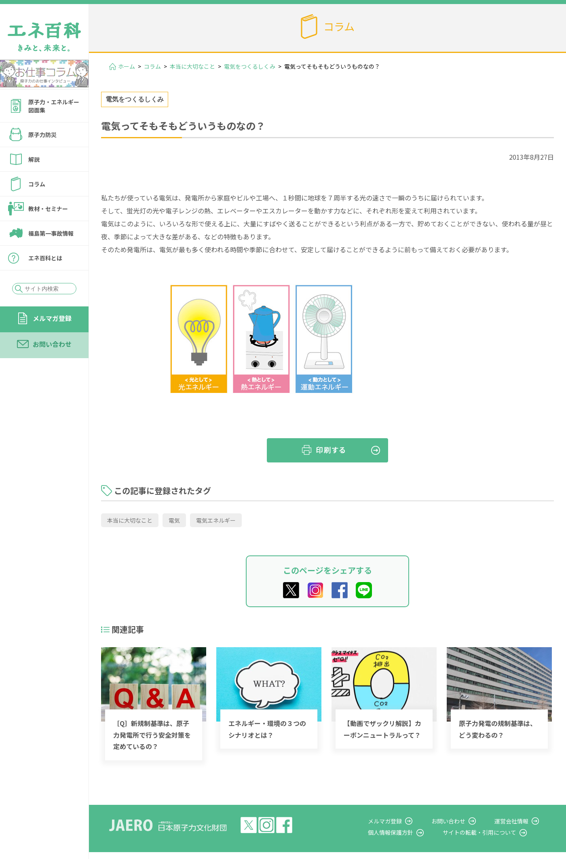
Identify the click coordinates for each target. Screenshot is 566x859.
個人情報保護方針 (410, 832)
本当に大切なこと (192, 66)
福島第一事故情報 (51, 233)
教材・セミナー (48, 209)
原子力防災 (42, 135)
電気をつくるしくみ (249, 66)
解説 (34, 159)
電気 (174, 520)
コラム (36, 184)
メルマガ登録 (52, 318)
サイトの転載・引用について (493, 832)
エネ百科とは (45, 258)
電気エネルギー (216, 520)
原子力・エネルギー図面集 (53, 106)
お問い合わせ (52, 344)
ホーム (126, 66)
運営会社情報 (518, 821)
